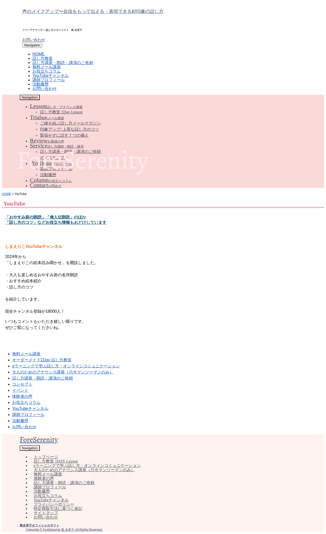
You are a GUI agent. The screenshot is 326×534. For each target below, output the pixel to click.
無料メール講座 (26, 354)
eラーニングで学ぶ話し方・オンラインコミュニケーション (66, 366)
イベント (20, 390)
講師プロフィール (28, 414)
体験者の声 (22, 396)
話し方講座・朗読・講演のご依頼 (42, 378)
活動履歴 (20, 421)
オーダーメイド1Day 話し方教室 (41, 360)
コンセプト (22, 384)
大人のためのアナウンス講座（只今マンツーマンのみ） (62, 372)
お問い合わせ (24, 427)
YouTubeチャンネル (30, 408)
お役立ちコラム (26, 402)
